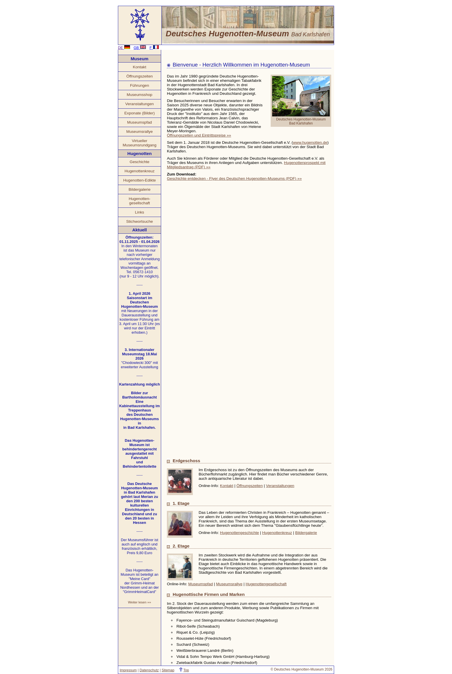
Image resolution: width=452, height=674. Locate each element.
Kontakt (139, 67)
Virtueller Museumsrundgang (139, 143)
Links (139, 212)
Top (186, 670)
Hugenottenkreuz (140, 171)
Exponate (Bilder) (139, 113)
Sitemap (168, 670)
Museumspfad (139, 122)
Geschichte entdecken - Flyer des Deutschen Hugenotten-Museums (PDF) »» (234, 178)
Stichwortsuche (139, 221)
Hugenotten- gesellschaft (139, 201)
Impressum (128, 670)
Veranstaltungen (139, 104)
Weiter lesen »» (139, 602)
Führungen (139, 85)
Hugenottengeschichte (239, 532)
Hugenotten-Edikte (139, 180)
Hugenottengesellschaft (266, 584)
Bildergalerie (139, 189)
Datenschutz (149, 670)
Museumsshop (139, 94)
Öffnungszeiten (139, 76)
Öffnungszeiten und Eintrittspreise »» (199, 135)
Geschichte (139, 162)
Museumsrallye (139, 131)
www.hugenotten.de (310, 142)
